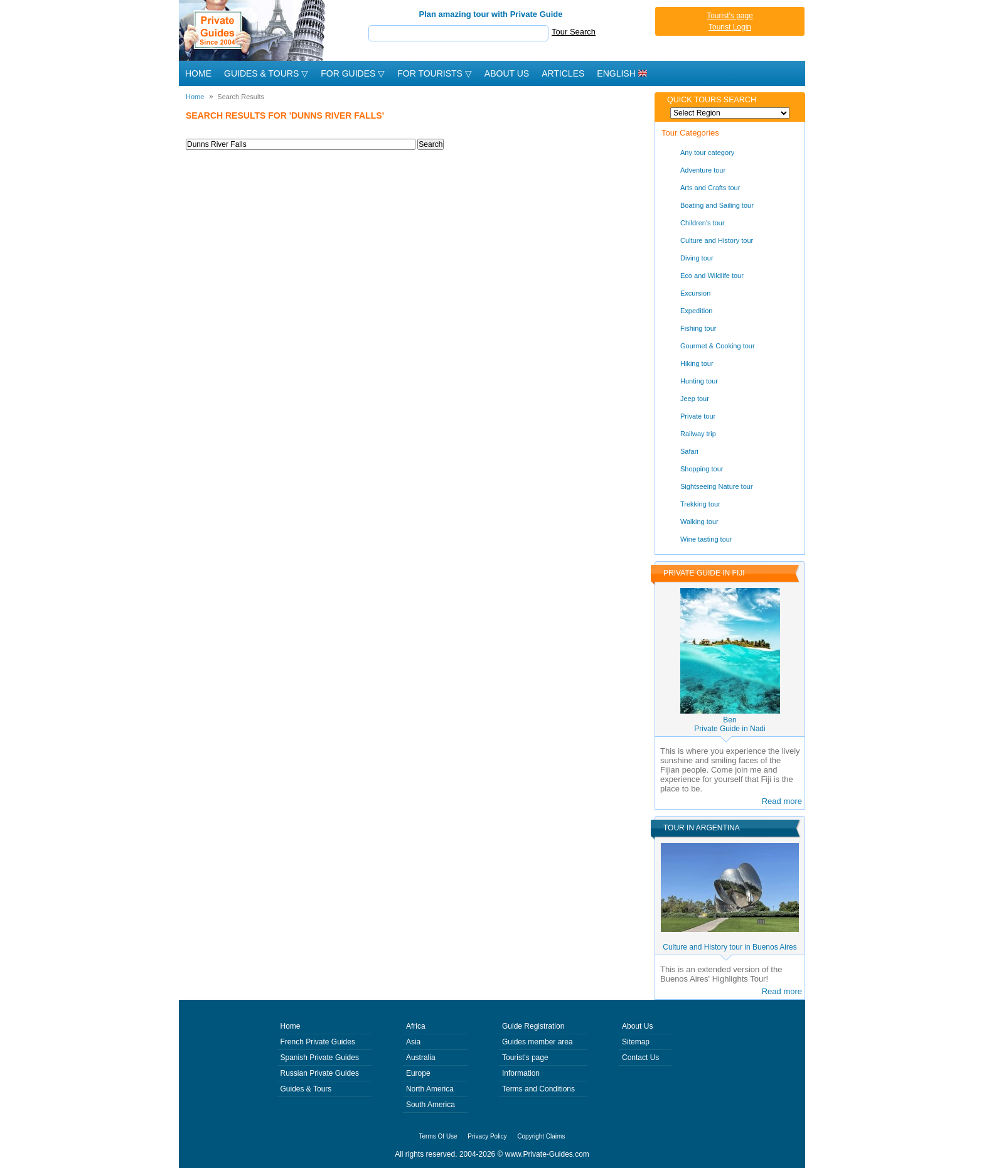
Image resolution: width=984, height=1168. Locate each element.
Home (198, 73)
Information (521, 1073)
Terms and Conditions (538, 1089)
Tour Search (574, 31)
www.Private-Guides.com (547, 1154)
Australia (421, 1057)
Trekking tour (700, 504)
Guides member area (537, 1041)
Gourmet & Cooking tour (717, 346)
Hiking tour (697, 363)
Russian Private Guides (320, 1073)
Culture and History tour (716, 240)
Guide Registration (533, 1026)
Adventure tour (702, 170)
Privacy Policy (487, 1136)
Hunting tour (699, 381)
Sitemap (636, 1041)
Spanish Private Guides (320, 1057)
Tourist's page (730, 15)
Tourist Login (730, 27)
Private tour (697, 416)
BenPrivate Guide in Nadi (729, 724)
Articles (563, 73)
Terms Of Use (438, 1136)
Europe (418, 1073)
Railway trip (698, 433)
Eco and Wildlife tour (712, 275)
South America (430, 1104)
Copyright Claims (541, 1136)
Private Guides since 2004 (253, 30)
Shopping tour (702, 469)
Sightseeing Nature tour (716, 486)
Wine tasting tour (706, 539)
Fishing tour (698, 328)
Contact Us (640, 1057)
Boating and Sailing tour (717, 205)
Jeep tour (694, 398)
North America (430, 1089)
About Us (506, 73)
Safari (689, 451)
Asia (413, 1041)
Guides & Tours (306, 1089)
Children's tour (702, 223)
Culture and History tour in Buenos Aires (729, 947)
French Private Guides (318, 1041)
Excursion (695, 293)
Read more (782, 801)
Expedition (696, 310)
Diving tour (697, 258)
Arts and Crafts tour (710, 187)
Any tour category (707, 152)
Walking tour (699, 521)
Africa (415, 1026)
